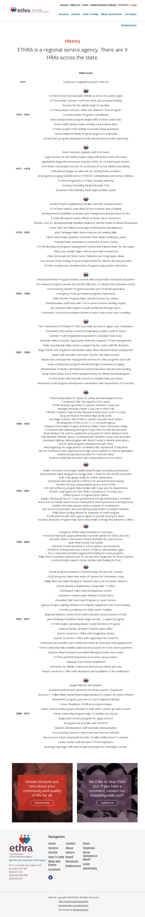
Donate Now (42, 802)
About (69, 847)
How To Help (90, 14)
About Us (75, 4)
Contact (64, 4)
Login (134, 4)
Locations (130, 14)
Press (85, 4)
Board (69, 856)
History (70, 852)
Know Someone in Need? (103, 4)
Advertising (90, 868)
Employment (129, 25)
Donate (75, 14)
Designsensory (80, 909)
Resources (72, 861)
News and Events (111, 14)
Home (52, 843)
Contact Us (107, 802)
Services (64, 14)
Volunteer (89, 847)
